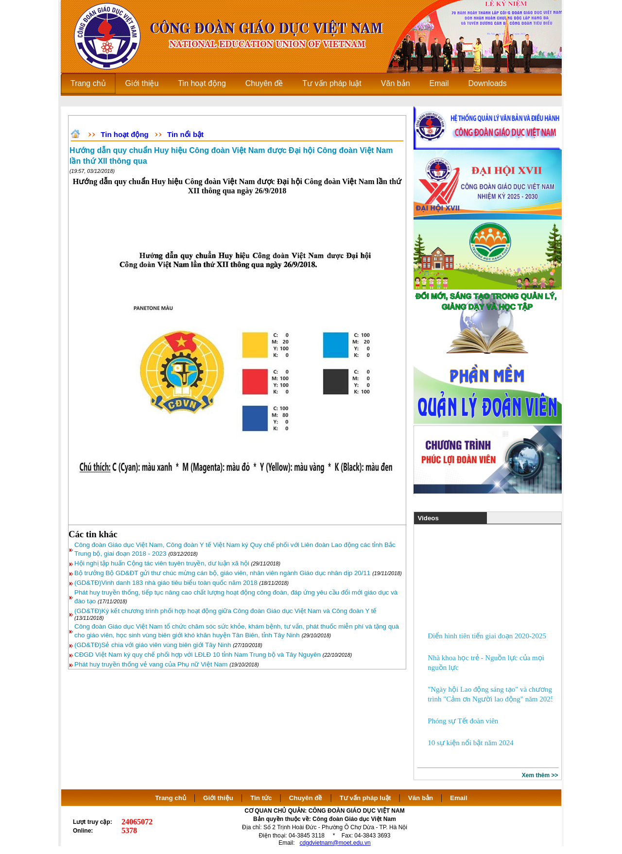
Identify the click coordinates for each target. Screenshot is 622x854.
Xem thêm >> (540, 775)
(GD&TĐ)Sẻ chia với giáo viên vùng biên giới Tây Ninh (152, 645)
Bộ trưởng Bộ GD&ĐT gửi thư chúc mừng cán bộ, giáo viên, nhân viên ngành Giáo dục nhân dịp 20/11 (222, 573)
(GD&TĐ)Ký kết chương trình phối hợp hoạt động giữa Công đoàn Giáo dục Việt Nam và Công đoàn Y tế (225, 611)
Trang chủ (170, 798)
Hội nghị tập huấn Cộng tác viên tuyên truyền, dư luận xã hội (162, 563)
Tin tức (261, 798)
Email (458, 798)
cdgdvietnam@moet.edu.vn (335, 842)
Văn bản (421, 798)
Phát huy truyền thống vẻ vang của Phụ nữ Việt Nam (150, 664)
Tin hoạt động (124, 134)
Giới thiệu (218, 798)
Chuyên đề (306, 798)
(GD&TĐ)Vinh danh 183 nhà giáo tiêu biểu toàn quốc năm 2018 (166, 582)
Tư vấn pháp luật (365, 798)
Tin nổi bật (185, 134)
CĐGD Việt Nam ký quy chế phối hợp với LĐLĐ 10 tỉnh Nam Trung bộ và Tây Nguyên (197, 654)
